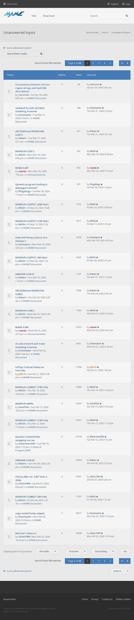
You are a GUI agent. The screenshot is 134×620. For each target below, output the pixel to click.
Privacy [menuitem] (94, 599)
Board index (9, 599)
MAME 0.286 (21, 327)
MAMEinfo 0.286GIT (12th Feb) (31, 420)
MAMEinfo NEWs (24, 403)
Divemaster (24, 114)
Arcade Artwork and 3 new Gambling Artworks (30, 345)
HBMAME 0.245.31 (24, 274)
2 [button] (93, 63)
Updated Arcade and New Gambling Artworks (29, 109)
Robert (22, 138)
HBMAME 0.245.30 (24, 460)
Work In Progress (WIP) (28, 448)
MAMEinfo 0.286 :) (24, 310)
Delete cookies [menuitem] (123, 599)
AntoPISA (23, 407)
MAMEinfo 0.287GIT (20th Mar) (32, 204)
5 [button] (110, 63)
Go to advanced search (19, 47)
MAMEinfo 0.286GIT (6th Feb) (31, 496)
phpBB (18, 608)
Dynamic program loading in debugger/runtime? (31, 186)
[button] (128, 63)
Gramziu (24, 611)
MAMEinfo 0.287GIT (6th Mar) (31, 257)
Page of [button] (75, 63)
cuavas (22, 171)
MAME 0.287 (21, 167)
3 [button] (98, 63)
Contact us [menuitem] (107, 599)
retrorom (23, 94)
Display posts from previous (31, 551)
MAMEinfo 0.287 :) (24, 151)
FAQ (34, 15)
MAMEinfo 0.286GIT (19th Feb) (31, 387)
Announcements (36, 174)
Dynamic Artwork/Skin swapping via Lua (27, 438)
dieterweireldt (26, 443)
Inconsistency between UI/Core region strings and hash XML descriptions (32, 88)
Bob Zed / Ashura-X (26, 533)
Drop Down (49, 15)
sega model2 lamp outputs (30, 513)
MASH (21, 154)
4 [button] (104, 63)
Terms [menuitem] (85, 599)
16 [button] (122, 63)
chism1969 (24, 483)
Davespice (24, 244)
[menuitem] (126, 4)
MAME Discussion (37, 98)
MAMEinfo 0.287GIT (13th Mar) (32, 221)
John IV (22, 374)
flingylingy (24, 191)
